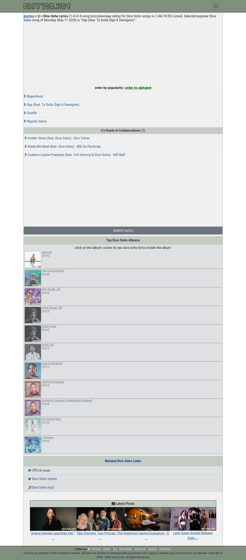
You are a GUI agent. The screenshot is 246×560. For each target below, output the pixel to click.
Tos (115, 549)
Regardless (33, 96)
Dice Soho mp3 (41, 487)
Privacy (96, 549)
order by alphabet (138, 88)
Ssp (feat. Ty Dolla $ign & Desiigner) (51, 105)
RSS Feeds (125, 549)
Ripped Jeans (35, 121)
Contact (152, 549)
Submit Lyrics (123, 230)
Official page (39, 470)
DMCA (107, 549)
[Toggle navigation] (216, 6)
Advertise (165, 549)
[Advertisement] (123, 53)
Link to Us (140, 549)
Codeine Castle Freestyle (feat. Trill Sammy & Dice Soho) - (75, 155)
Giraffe (30, 113)
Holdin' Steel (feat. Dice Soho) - (57, 138)
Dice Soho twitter (42, 479)
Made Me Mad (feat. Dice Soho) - (63, 146)
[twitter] (89, 549)
